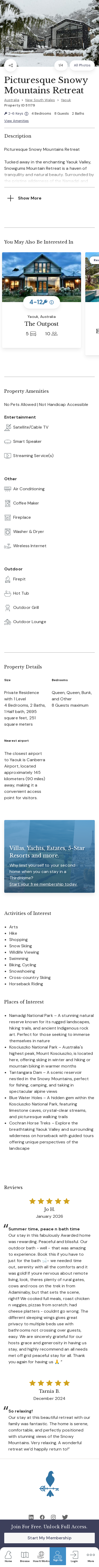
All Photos (82, 65)
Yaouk (66, 100)
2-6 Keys (16, 113)
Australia (11, 100)
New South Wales (40, 100)
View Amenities (16, 121)
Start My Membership (49, 1538)
